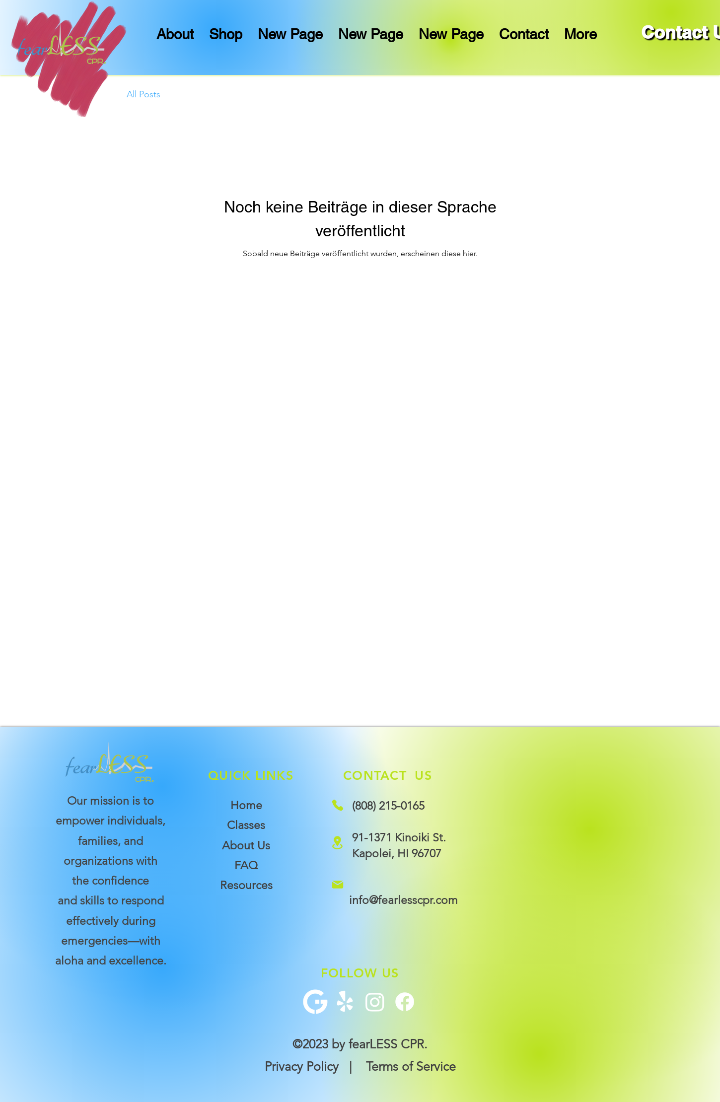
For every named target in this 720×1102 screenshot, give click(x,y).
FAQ (246, 865)
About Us (246, 845)
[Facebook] (404, 1001)
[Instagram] (374, 1001)
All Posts (143, 94)
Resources (246, 885)
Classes (246, 825)
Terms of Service (411, 1066)
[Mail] (337, 885)
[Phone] (337, 805)
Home (246, 805)
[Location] (337, 842)
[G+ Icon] (315, 1001)
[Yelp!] (345, 1001)
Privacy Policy (302, 1066)
